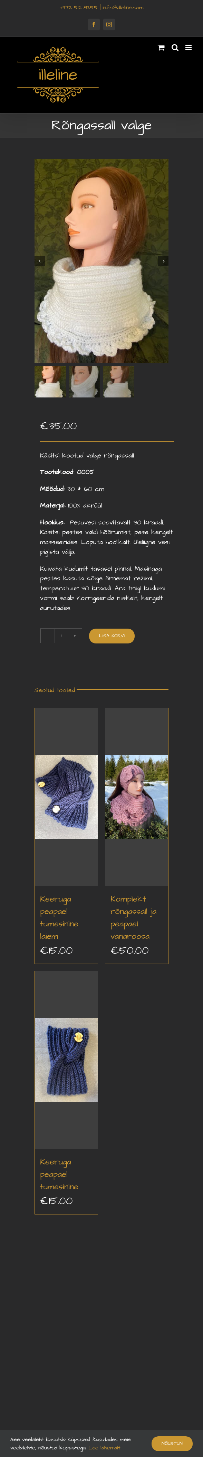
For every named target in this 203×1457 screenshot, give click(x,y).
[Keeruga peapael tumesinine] (66, 1060)
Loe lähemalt (103, 1447)
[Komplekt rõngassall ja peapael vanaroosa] (136, 797)
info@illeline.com (123, 7)
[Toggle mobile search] (175, 47)
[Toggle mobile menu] (189, 47)
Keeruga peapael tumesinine (59, 1173)
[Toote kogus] (61, 635)
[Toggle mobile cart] (161, 47)
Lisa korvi (112, 635)
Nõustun (172, 1443)
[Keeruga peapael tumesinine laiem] (66, 797)
